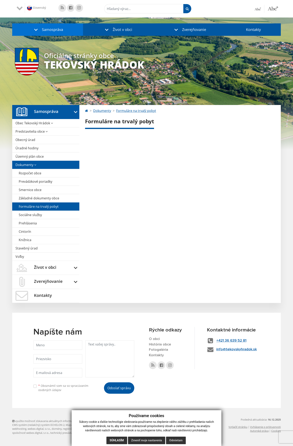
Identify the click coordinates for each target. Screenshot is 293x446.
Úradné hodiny (26, 148)
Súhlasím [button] (117, 440)
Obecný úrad (25, 140)
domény (57, 429)
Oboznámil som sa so (63, 388)
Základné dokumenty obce (39, 198)
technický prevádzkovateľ (65, 433)
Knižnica (25, 240)
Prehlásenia (28, 223)
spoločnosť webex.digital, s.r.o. (30, 433)
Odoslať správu (119, 388)
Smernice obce (30, 190)
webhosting (19, 429)
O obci (154, 339)
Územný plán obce (29, 156)
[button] (47, 29)
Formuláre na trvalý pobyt (39, 206)
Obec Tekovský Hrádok (34, 123)
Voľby (19, 256)
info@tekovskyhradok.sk (237, 349)
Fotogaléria (158, 350)
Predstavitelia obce (31, 131)
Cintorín (25, 231)
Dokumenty (25, 165)
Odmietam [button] (176, 440)
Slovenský (36, 7)
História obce (160, 344)
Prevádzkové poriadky (35, 181)
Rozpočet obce (30, 173)
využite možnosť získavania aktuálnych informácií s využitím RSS (52, 421)
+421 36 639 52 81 (232, 340)
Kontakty (253, 29)
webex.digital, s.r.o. (39, 429)
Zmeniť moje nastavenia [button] (146, 440)
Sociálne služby (30, 215)
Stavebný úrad (26, 248)
